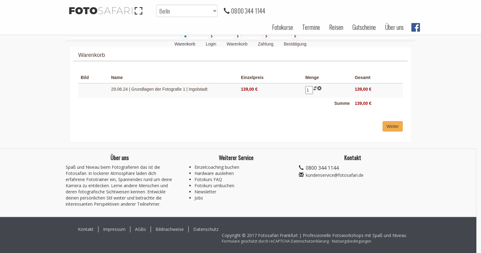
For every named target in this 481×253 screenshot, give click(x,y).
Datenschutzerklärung (310, 241)
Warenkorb (238, 44)
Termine (311, 27)
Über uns (394, 27)
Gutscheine (364, 27)
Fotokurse (282, 27)
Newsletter (205, 192)
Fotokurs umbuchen (214, 185)
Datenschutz (205, 229)
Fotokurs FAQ (208, 179)
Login (211, 44)
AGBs (140, 229)
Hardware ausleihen (214, 173)
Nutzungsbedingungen (351, 241)
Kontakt (86, 229)
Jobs (198, 198)
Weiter (393, 126)
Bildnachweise (170, 229)
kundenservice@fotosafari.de (335, 175)
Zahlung (266, 44)
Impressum (114, 229)
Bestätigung (295, 44)
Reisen (336, 27)
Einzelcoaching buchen (216, 167)
